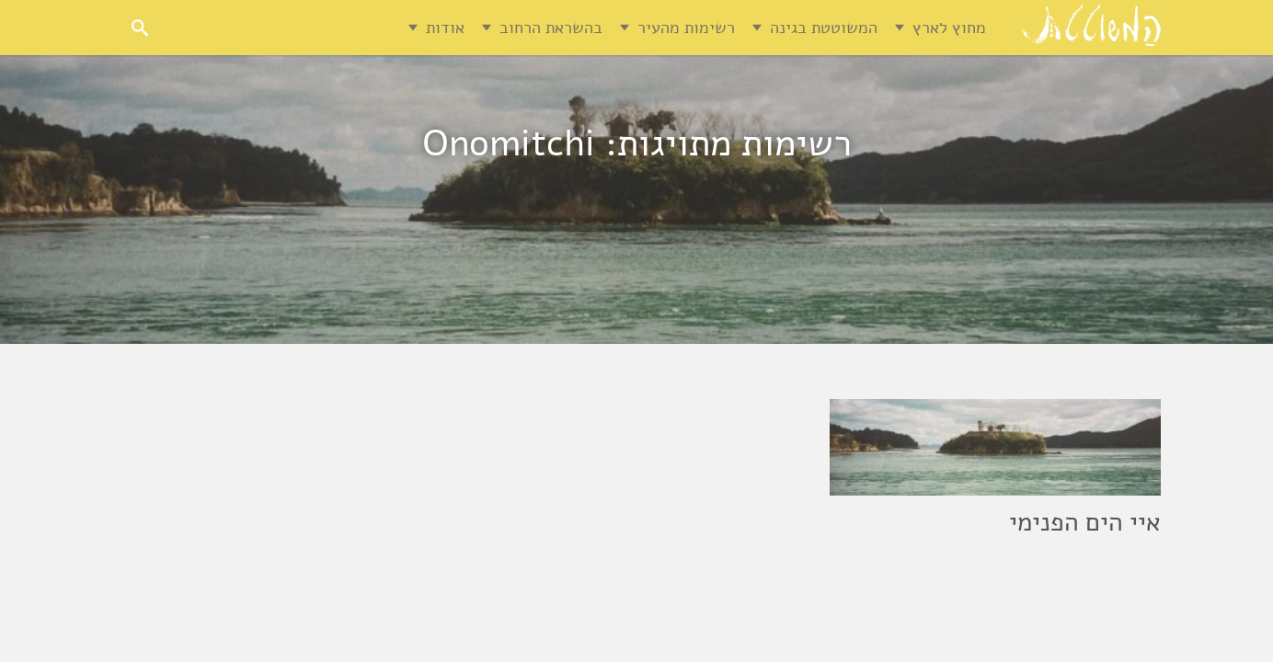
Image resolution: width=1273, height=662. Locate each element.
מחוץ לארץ (949, 28)
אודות (445, 28)
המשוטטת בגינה (823, 28)
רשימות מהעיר (686, 28)
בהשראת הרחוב (550, 28)
